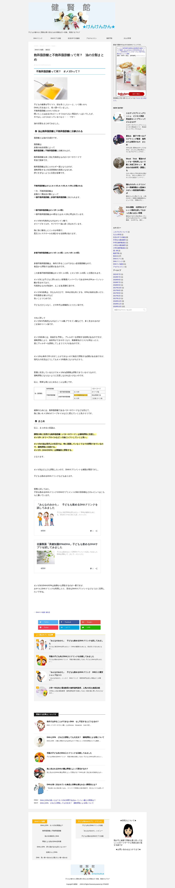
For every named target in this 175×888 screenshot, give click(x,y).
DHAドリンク (37, 38)
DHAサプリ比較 (56, 38)
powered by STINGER (102, 884)
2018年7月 (117, 282)
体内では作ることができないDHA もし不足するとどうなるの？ (73, 721)
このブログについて (120, 232)
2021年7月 (117, 274)
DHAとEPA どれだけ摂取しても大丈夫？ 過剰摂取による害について (75, 737)
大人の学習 (127, 38)
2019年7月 (117, 277)
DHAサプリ (117, 259)
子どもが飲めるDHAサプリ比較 (92, 836)
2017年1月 (117, 298)
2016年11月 (117, 304)
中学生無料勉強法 (119, 242)
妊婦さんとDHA (51, 852)
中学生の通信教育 (119, 240)
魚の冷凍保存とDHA (52, 836)
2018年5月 (117, 285)
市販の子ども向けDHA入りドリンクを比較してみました (71, 656)
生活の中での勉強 (73, 38)
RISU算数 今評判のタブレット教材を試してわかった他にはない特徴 (136, 210)
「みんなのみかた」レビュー (92, 831)
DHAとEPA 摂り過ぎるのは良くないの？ (52, 847)
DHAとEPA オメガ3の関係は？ (51, 825)
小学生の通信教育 (119, 245)
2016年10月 (117, 306)
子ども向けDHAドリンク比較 (92, 825)
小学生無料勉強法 (119, 248)
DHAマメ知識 (40, 612)
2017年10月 (117, 288)
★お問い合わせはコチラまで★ (128, 849)
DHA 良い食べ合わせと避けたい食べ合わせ (52, 857)
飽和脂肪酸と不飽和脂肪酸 (51, 831)
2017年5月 (117, 293)
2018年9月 (117, 280)
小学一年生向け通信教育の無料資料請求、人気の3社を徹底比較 (74, 688)
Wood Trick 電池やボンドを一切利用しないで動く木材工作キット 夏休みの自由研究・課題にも (136, 164)
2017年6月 (117, 290)
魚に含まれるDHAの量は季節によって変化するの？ (67, 769)
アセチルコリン (91, 38)
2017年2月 (117, 296)
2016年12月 (117, 301)
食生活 (48, 612)
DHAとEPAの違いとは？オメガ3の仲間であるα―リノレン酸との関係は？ (68, 800)
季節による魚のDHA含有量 (51, 841)
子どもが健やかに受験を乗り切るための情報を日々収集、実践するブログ (87, 879)
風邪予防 (109, 38)
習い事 (115, 251)
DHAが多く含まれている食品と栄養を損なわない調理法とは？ (72, 784)
